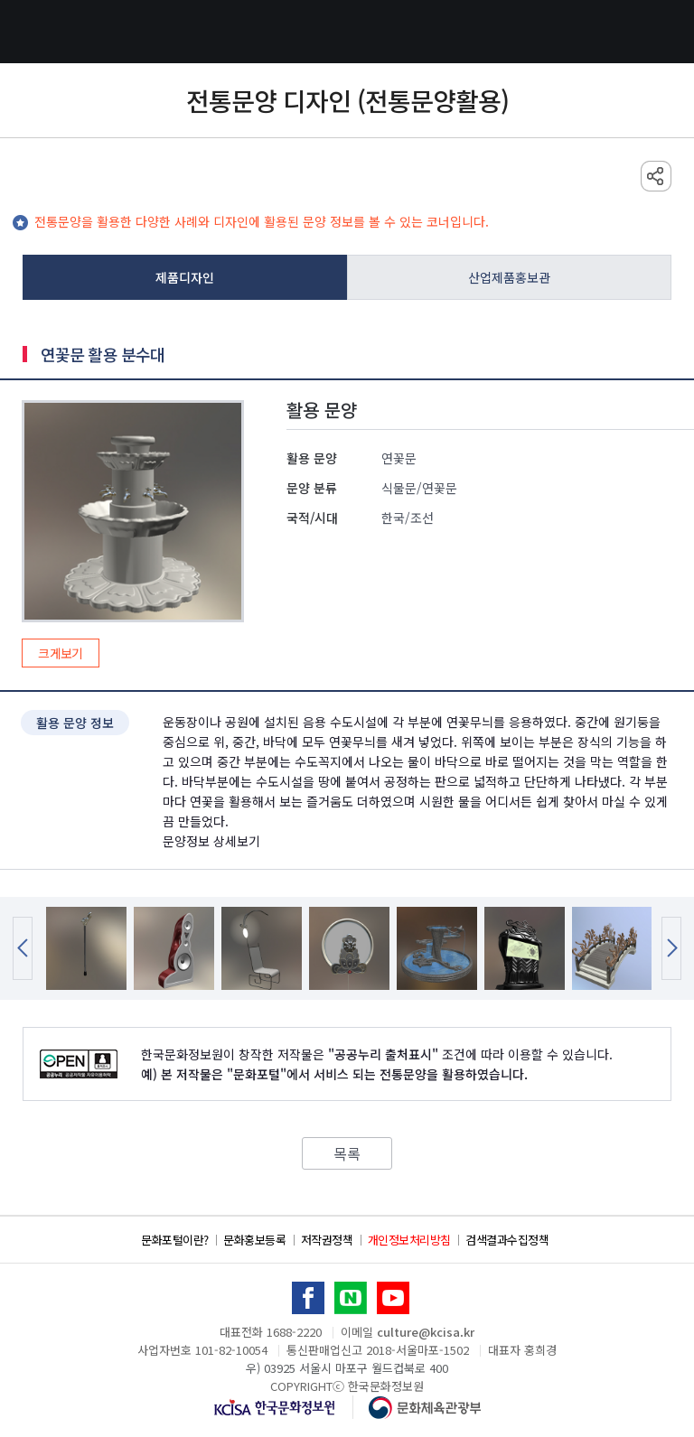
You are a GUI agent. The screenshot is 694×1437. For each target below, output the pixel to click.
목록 (347, 1153)
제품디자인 (184, 277)
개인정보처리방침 (409, 1239)
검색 (662, 32)
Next (671, 948)
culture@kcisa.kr (425, 1331)
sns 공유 (656, 176)
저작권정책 (327, 1239)
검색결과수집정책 (507, 1239)
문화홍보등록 (254, 1239)
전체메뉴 (32, 32)
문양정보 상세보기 (211, 841)
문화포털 (347, 31)
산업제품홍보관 (509, 277)
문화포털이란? (175, 1239)
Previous (23, 948)
